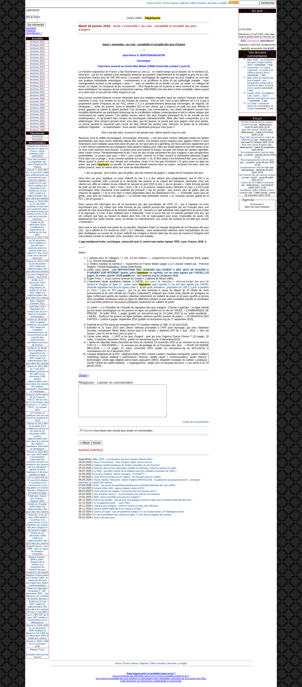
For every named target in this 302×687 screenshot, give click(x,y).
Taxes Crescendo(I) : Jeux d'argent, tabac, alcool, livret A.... (124, 468)
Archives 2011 (37, 89)
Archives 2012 (37, 86)
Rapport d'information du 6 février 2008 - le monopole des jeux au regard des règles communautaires (37, 580)
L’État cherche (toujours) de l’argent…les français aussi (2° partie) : (128, 483)
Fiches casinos (171, 3)
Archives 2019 (37, 64)
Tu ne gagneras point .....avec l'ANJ (112, 509)
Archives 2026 (37, 41)
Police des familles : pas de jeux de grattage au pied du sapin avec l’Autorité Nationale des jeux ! (143, 506)
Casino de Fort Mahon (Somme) (257, 182)
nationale (255, 44)
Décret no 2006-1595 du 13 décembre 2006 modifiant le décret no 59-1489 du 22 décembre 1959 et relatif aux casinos (37, 631)
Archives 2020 (37, 60)
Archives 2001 (37, 120)
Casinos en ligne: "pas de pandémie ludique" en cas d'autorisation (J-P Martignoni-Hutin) (139, 518)
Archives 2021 (37, 57)
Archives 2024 (37, 48)
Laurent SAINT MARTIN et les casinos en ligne (118, 515)
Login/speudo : (33, 10)
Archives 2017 (37, 70)
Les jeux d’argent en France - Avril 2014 (37, 275)
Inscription (31, 28)
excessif (268, 48)
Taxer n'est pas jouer (104, 524)
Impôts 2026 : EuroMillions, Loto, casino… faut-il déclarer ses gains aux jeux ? (261, 97)
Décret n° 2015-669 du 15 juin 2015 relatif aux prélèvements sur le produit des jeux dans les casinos (37, 175)
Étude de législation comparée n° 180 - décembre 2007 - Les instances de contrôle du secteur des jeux (37, 593)
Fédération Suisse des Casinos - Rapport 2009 (37, 498)
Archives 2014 (37, 79)
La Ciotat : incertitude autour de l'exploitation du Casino (260, 106)
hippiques (244, 44)
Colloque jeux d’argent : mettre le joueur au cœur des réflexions (126, 512)
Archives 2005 (37, 108)
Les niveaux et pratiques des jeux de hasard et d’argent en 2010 (37, 417)
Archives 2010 (37, 92)
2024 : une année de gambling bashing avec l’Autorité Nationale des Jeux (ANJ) (134, 491)
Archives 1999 (37, 126)
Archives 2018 (37, 67)
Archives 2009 (37, 95)
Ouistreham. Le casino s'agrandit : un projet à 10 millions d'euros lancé (260, 70)
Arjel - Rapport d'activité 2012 (37, 302)
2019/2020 (37, 139)
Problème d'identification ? (34, 31)
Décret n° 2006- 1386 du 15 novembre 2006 (37, 644)
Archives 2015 (37, 76)
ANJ (243, 40)
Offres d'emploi (198, 3)
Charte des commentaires (195, 428)
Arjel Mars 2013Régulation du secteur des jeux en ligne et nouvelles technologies (37, 311)
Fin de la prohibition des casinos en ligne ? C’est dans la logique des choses (133, 521)
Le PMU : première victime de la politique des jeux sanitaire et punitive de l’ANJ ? (135, 477)
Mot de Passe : (33, 17)
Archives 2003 (37, 114)
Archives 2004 (37, 111)
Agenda (184, 3)
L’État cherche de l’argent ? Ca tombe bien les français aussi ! (125, 497)
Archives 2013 (37, 82)
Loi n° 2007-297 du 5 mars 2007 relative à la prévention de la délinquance (37, 619)
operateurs (267, 40)
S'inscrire (88, 436)
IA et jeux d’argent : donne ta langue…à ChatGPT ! (120, 480)
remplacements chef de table (254, 167)
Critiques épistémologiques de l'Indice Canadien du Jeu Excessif (127, 471)
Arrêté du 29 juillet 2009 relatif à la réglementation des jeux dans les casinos (37, 508)
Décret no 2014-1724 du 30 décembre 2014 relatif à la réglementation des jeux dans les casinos (37, 266)
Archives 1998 (37, 130)
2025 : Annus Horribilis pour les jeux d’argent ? (117, 503)
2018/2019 (37, 136)
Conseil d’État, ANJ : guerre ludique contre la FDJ (119, 494)
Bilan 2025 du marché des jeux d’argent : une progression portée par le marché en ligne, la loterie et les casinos (260, 83)
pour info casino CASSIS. (255, 129)
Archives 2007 (37, 101)
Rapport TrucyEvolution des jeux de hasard (37, 653)
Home (150, 3)
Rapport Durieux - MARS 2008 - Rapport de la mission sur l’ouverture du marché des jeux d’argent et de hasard (37, 564)
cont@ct (223, 3)
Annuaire (212, 3)
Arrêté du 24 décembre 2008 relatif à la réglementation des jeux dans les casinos (37, 538)
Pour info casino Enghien (254, 144)
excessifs (256, 48)
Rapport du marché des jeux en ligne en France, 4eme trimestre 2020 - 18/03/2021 (37, 151)
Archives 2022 (37, 54)
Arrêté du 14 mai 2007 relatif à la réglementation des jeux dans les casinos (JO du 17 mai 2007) (37, 606)
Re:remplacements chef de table (257, 152)
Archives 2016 (37, 73)
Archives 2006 (37, 104)
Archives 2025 (37, 45)
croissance (253, 40)
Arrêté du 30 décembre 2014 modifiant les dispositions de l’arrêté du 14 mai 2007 (37, 228)
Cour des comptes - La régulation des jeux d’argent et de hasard (37, 163)
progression (269, 44)
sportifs (245, 48)
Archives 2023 (37, 51)
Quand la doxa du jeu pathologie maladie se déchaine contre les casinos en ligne (135, 474)
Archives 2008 (37, 98)
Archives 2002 (37, 117)
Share (82, 375)
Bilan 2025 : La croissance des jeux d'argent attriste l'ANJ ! (123, 465)
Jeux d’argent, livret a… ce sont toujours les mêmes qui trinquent (127, 500)
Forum (158, 3)
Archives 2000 (37, 123)
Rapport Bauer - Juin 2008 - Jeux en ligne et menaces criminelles (37, 550)
